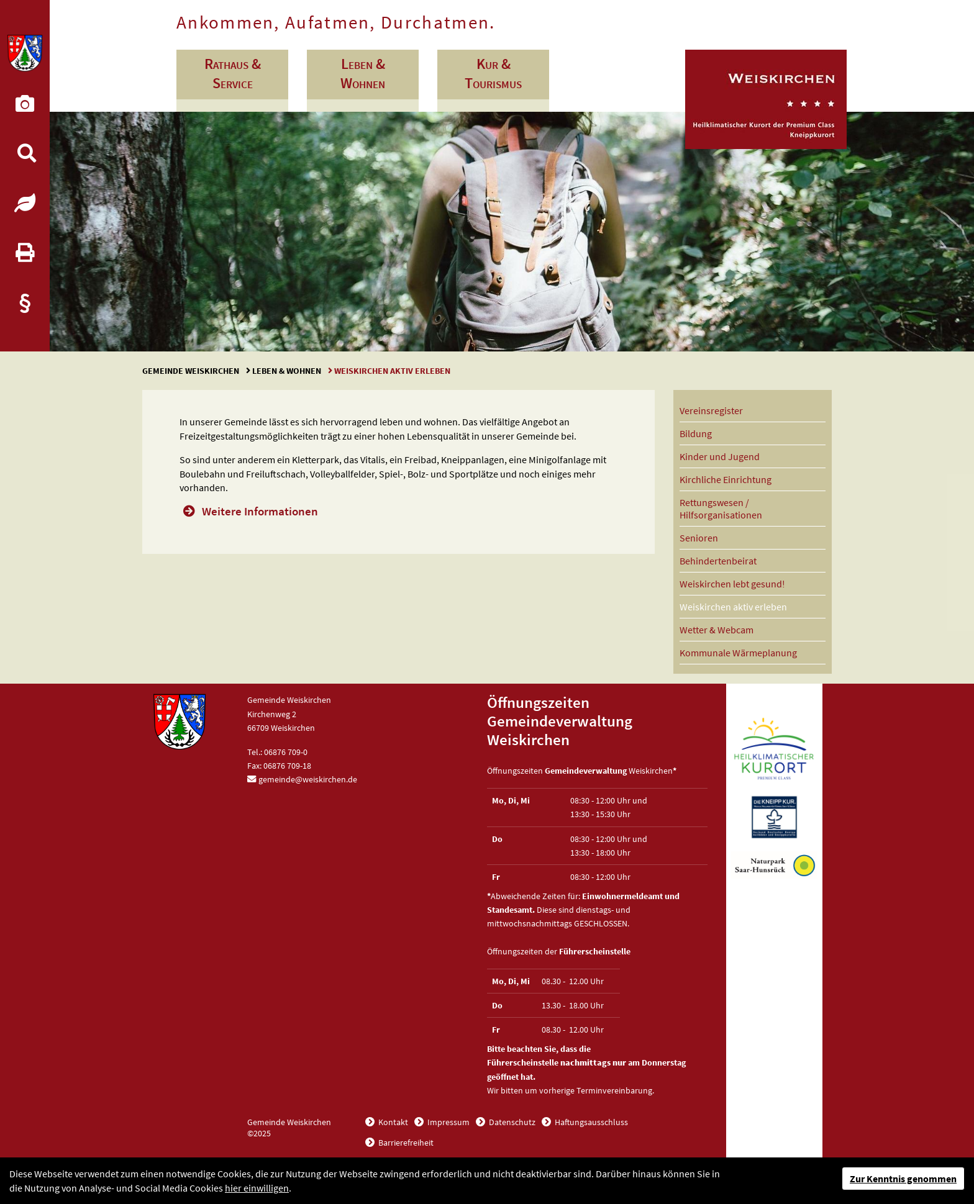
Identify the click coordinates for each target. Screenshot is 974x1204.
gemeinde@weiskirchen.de (307, 779)
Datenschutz (511, 1122)
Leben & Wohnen (286, 370)
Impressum (448, 1122)
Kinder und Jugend (720, 456)
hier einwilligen (257, 1188)
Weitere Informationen (260, 511)
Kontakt (392, 1122)
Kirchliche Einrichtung (725, 479)
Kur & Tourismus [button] (493, 73)
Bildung (696, 433)
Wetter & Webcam (716, 629)
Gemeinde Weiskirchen (191, 370)
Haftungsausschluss (590, 1122)
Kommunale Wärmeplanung (738, 652)
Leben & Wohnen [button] (362, 73)
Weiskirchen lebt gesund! (732, 583)
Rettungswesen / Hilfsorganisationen (721, 508)
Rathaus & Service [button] (232, 73)
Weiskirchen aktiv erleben (733, 606)
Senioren (699, 538)
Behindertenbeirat (718, 560)
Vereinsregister (711, 410)
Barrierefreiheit (405, 1142)
